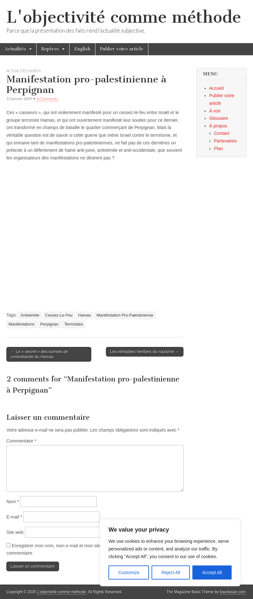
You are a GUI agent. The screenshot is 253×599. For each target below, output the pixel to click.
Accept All (212, 572)
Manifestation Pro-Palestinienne (125, 315)
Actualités (15, 49)
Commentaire (21, 440)
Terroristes (73, 324)
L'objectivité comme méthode (123, 17)
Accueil (216, 88)
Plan (218, 148)
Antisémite (29, 315)
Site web (15, 532)
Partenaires (225, 140)
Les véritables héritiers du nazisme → (144, 351)
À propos (218, 125)
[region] (170, 552)
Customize (128, 572)
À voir (215, 110)
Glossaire (218, 118)
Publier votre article (121, 49)
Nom (12, 501)
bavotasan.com (233, 592)
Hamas (84, 315)
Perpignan (49, 324)
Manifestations (21, 324)
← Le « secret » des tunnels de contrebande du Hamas (39, 354)
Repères (50, 49)
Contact (221, 133)
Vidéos (34, 71)
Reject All (170, 572)
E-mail (14, 516)
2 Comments (47, 98)
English (82, 49)
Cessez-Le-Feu (58, 315)
